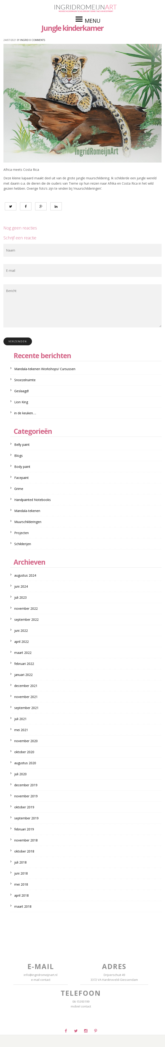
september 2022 (26, 619)
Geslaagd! (21, 391)
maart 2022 (22, 652)
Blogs (18, 455)
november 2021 (26, 697)
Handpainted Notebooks (32, 500)
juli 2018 (20, 862)
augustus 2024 (25, 575)
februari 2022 (24, 663)
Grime (18, 488)
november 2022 (26, 608)
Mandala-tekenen (27, 511)
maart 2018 (22, 906)
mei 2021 (21, 730)
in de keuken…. (25, 413)
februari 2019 (24, 829)
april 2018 (21, 895)
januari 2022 (23, 674)
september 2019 (26, 818)
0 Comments (37, 40)
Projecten (21, 533)
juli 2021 (20, 719)
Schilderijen (22, 544)
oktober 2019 (24, 807)
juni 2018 (21, 873)
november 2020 (26, 741)
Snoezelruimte (25, 380)
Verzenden (18, 341)
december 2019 (25, 785)
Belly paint (22, 444)
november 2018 (26, 840)
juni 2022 (21, 630)
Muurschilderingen (27, 522)
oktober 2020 (24, 752)
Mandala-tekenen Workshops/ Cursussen (44, 369)
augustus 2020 (25, 763)
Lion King (21, 402)
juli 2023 (20, 597)
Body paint (22, 466)
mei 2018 (21, 884)
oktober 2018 (24, 851)
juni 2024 (21, 586)
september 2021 (26, 708)
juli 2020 (20, 774)
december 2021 (25, 686)
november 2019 (26, 796)
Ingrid (24, 40)
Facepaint (21, 477)
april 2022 (21, 641)
